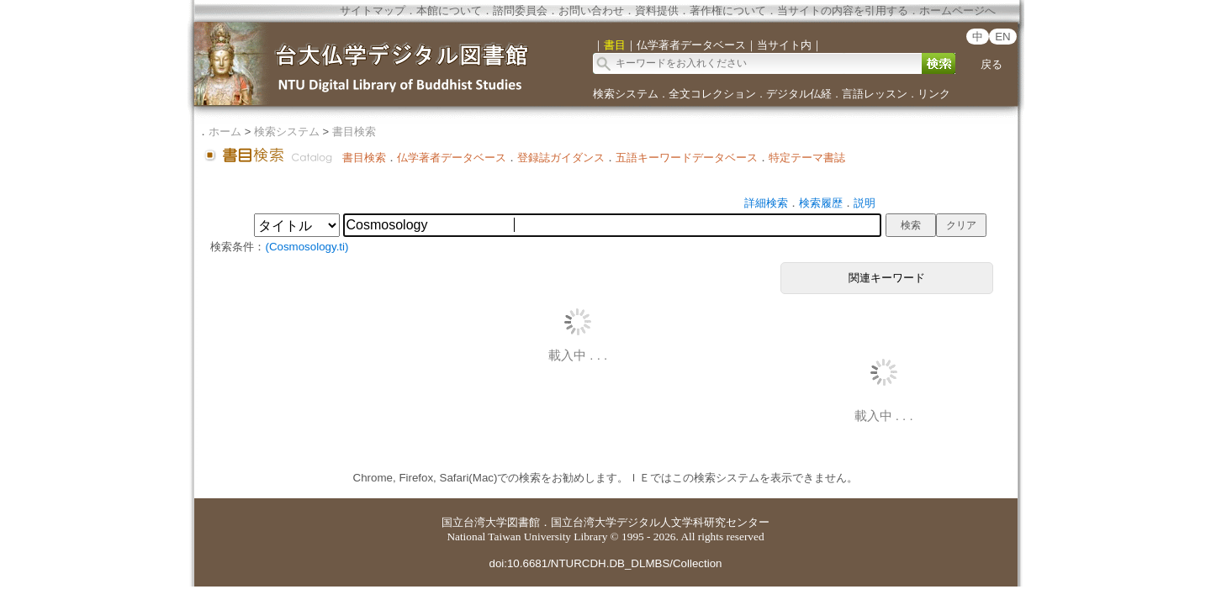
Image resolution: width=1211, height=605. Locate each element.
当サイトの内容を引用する (842, 10)
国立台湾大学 (474, 522)
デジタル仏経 (799, 93)
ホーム (225, 131)
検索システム (625, 93)
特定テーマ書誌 (807, 157)
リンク (934, 93)
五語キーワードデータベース (687, 157)
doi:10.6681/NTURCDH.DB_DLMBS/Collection (605, 563)
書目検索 (354, 131)
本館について (449, 10)
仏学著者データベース (451, 157)
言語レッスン (874, 93)
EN (1003, 36)
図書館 (523, 522)
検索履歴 (821, 203)
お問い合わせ (591, 10)
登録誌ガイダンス (561, 157)
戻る (991, 64)
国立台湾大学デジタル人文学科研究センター (660, 522)
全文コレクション (712, 93)
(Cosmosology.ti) (306, 246)
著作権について (728, 10)
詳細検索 (766, 203)
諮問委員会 (520, 10)
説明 (864, 203)
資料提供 (657, 10)
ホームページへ (957, 10)
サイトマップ (372, 10)
